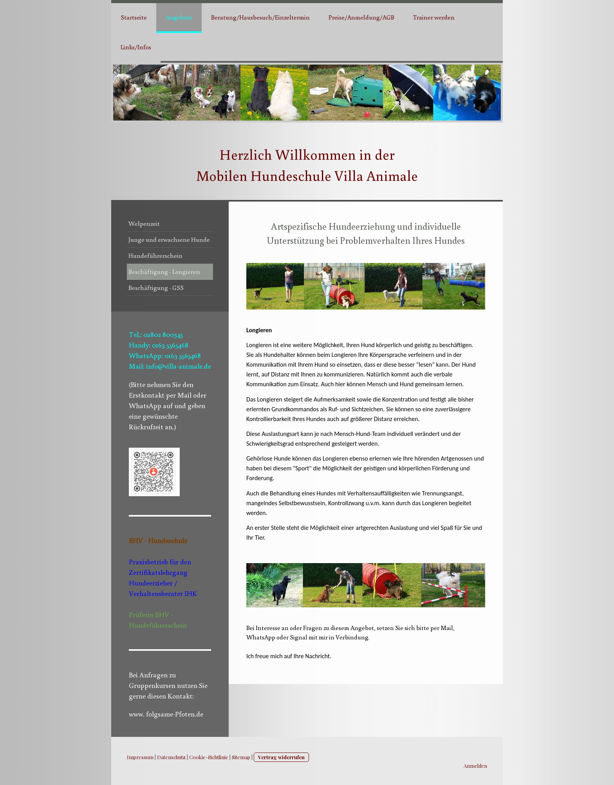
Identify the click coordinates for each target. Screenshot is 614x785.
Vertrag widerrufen (281, 757)
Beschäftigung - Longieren (164, 271)
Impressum (140, 757)
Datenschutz (171, 757)
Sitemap (241, 757)
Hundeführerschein (155, 255)
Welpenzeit (144, 223)
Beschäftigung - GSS (156, 288)
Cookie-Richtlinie (208, 757)
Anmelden (475, 765)
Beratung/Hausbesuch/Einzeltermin (260, 17)
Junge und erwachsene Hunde (169, 239)
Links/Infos (136, 47)
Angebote (179, 17)
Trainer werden (434, 17)
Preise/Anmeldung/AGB (361, 17)
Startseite (134, 17)
